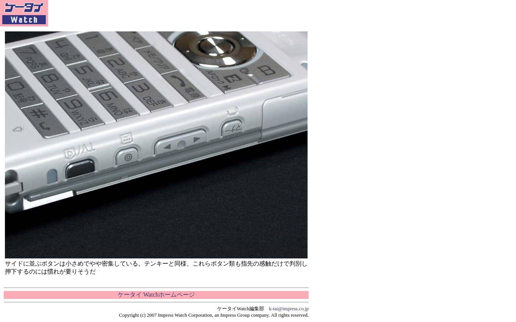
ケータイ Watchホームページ (156, 294)
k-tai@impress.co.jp (289, 308)
